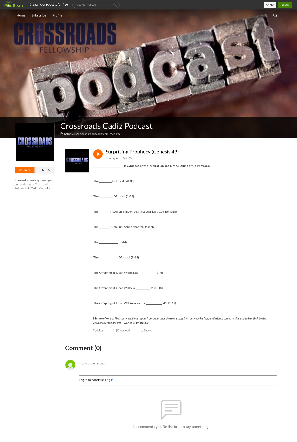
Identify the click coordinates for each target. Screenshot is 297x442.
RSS (45, 170)
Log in (109, 380)
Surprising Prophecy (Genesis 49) (142, 151)
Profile (57, 15)
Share (25, 170)
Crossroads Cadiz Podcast (106, 126)
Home (20, 15)
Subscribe (39, 15)
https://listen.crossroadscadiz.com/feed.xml (90, 134)
